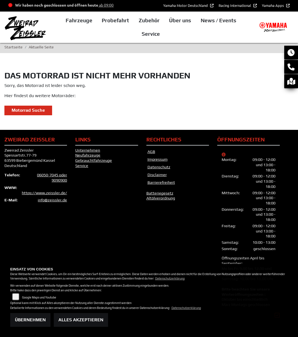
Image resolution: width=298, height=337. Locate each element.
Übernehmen (30, 319)
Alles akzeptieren (80, 319)
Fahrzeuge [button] (79, 20)
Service (81, 165)
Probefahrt (115, 20)
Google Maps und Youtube (39, 297)
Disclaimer (157, 174)
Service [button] (151, 34)
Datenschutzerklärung (170, 278)
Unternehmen (87, 150)
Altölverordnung (160, 198)
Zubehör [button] (149, 20)
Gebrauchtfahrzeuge (93, 160)
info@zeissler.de (52, 200)
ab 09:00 (106, 4)
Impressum (157, 159)
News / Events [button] (218, 20)
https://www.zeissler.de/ (44, 193)
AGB (151, 151)
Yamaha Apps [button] (273, 5)
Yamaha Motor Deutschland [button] (186, 5)
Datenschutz (158, 167)
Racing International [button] (235, 5)
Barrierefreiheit (161, 182)
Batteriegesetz (159, 193)
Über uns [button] (180, 20)
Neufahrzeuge (87, 155)
